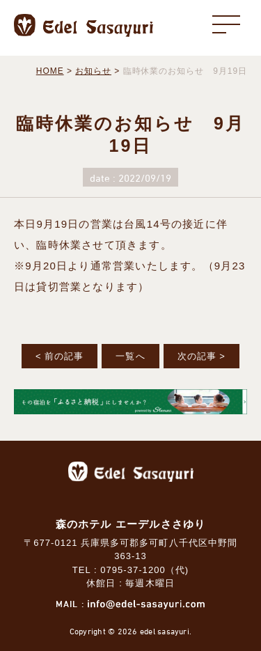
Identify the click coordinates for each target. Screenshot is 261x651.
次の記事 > (201, 356)
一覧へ (130, 356)
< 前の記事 (59, 356)
